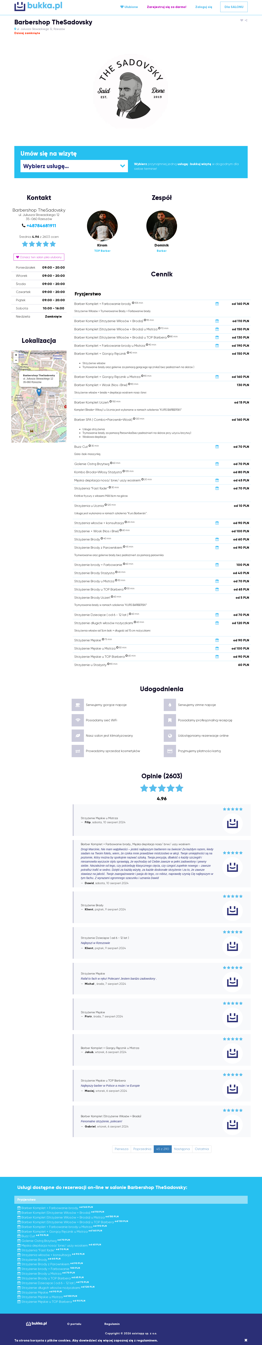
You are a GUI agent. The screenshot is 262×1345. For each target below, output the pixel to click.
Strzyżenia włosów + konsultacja (51, 1255)
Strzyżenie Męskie (39, 1292)
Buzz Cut (33, 1236)
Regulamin (112, 1324)
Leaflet (62, 441)
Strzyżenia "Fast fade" (43, 1250)
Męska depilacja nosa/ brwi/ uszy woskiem (59, 1245)
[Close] (246, 1340)
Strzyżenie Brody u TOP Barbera (50, 1278)
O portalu (74, 1324)
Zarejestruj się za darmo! (166, 7)
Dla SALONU (234, 7)
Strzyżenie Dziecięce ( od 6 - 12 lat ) (53, 1283)
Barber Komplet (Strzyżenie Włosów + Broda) (60, 1213)
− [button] (16, 360)
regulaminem (147, 1340)
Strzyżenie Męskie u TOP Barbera (51, 1302)
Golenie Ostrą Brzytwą (43, 1241)
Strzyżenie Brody (39, 1260)
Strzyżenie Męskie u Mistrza (47, 1297)
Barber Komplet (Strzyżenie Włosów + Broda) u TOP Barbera (72, 1222)
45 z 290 (162, 1149)
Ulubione (129, 7)
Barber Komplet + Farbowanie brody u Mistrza (62, 1227)
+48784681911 (41, 225)
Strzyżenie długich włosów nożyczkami (56, 1288)
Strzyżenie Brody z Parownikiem (50, 1264)
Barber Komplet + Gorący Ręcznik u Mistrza (59, 1231)
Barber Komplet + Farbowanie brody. (55, 1208)
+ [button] (16, 355)
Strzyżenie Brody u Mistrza (46, 1273)
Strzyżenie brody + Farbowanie (48, 1269)
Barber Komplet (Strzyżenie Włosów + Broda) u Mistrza (68, 1217)
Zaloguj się (203, 7)
